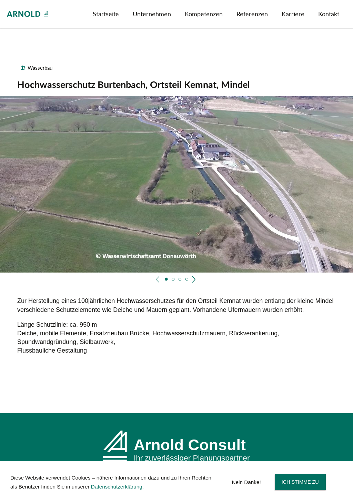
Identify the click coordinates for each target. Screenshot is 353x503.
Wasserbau (40, 68)
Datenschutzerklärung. (117, 487)
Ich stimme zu (300, 482)
